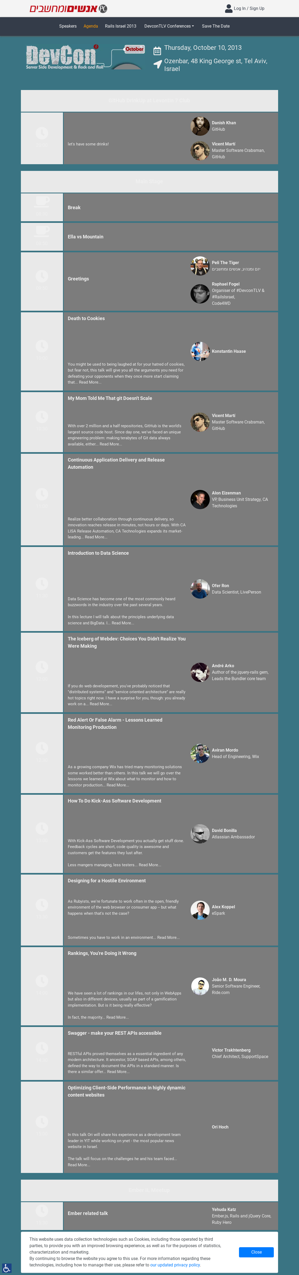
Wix (255, 756)
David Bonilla (224, 830)
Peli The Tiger (225, 262)
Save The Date (216, 26)
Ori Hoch (220, 1127)
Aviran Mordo (225, 750)
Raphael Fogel (226, 284)
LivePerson (250, 592)
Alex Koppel (223, 906)
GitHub (218, 129)
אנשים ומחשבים (226, 269)
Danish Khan (224, 122)
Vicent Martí (223, 144)
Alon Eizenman (226, 493)
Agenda (91, 26)
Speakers (68, 26)
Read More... (90, 382)
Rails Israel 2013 (120, 26)
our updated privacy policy (175, 1265)
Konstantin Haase (229, 351)
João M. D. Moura (229, 979)
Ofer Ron (220, 585)
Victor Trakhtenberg (231, 1050)
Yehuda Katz (224, 1209)
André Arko (223, 665)
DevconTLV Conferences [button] (167, 26)
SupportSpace (254, 1056)
